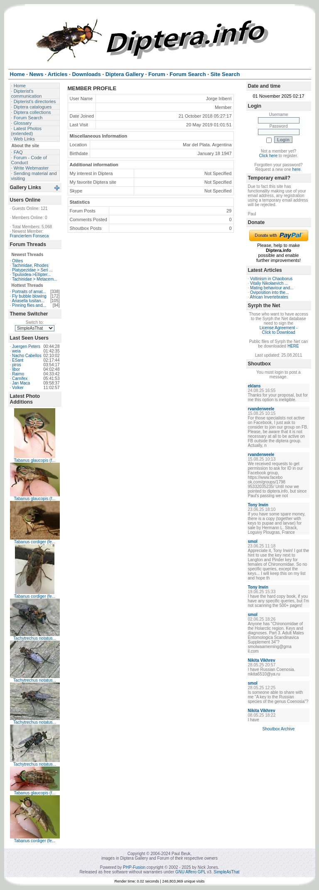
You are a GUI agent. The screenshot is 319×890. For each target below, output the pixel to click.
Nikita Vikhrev (261, 660)
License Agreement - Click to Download (279, 330)
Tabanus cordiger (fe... (35, 542)
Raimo (18, 374)
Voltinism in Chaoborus (271, 278)
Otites (17, 261)
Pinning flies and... (29, 305)
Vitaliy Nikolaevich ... (269, 283)
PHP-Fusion (134, 867)
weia (16, 351)
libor (16, 369)
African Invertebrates (269, 297)
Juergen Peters (26, 346)
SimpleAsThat (226, 872)
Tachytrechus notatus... (34, 638)
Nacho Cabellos (27, 355)
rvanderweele (261, 409)
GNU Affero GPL (190, 872)
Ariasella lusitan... (28, 300)
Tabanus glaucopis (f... (34, 460)
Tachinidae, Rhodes (30, 265)
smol (253, 541)
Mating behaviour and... (272, 288)
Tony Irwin (258, 505)
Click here (268, 155)
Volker (18, 387)
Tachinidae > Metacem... (34, 279)
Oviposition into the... (269, 292)
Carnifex (19, 378)
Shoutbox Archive (279, 729)
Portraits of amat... (29, 291)
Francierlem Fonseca (29, 236)
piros (16, 364)
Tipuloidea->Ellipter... (31, 274)
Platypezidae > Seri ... (32, 270)
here (296, 169)
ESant (17, 360)
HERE (293, 346)
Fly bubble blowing (29, 296)
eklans (254, 386)
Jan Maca (21, 383)
